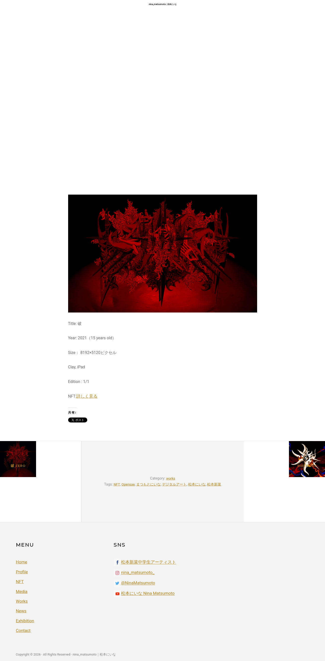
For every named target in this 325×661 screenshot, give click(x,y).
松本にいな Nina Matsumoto (146, 593)
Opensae (128, 484)
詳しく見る (86, 396)
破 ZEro (40, 488)
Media (21, 590)
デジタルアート (175, 484)
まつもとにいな (149, 484)
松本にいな (197, 484)
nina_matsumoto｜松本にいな (162, 4)
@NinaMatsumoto (137, 583)
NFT (116, 484)
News (21, 609)
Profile (21, 571)
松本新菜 (215, 484)
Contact (23, 628)
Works (21, 599)
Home (21, 561)
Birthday (285, 488)
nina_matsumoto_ (137, 572)
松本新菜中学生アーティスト (147, 562)
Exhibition (24, 619)
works (171, 478)
